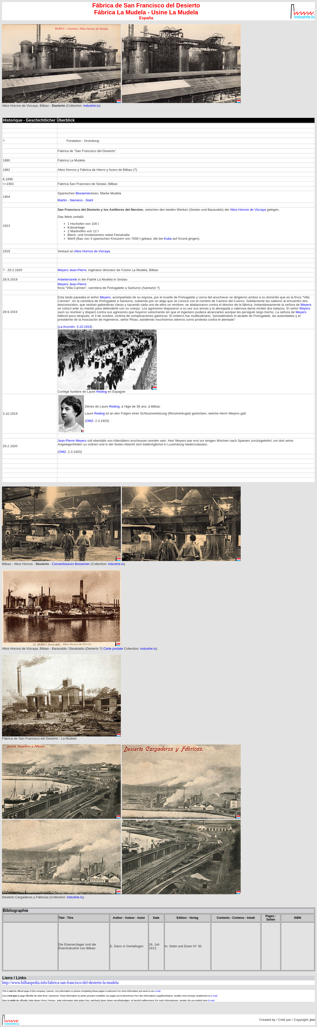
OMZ (89, 421)
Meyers (105, 297)
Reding (101, 391)
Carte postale (113, 648)
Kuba (168, 238)
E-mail (211, 1000)
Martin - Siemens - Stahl (75, 200)
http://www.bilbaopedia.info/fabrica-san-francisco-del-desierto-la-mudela (60, 982)
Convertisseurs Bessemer (71, 564)
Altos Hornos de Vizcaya (248, 209)
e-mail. (157, 991)
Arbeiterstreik (67, 279)
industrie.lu (91, 105)
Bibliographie (15, 910)
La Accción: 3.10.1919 (75, 327)
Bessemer (83, 193)
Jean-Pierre (66, 440)
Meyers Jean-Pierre (72, 270)
